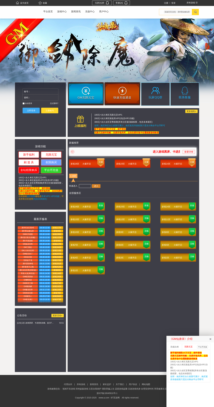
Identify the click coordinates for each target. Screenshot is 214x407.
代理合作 (68, 384)
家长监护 (107, 384)
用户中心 (104, 11)
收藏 (43, 2)
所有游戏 (81, 384)
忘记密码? (54, 103)
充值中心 (90, 11)
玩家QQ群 (102, 2)
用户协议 (133, 384)
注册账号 (50, 110)
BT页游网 (115, 397)
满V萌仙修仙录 (184, 12)
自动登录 (27, 103)
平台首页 (48, 11)
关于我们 (120, 384)
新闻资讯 (76, 11)
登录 (173, 3)
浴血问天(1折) (170, 12)
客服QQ (122, 2)
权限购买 (51, 162)
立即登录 (31, 110)
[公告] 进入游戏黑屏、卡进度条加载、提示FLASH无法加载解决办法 (35, 323)
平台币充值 (51, 170)
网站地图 (146, 384)
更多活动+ (57, 315)
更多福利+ (191, 111)
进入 (96, 186)
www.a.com (104, 397)
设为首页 (22, 2)
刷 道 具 (29, 162)
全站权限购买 (28, 170)
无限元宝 (51, 154)
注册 (166, 3)
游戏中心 (62, 11)
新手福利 (28, 154)
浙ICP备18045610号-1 (107, 393)
